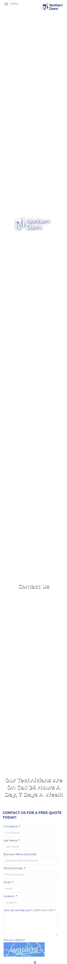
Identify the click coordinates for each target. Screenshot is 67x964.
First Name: (12, 826)
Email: (8, 882)
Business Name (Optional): (20, 854)
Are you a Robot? (14, 940)
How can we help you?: (29, 910)
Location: (10, 896)
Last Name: (11, 840)
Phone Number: (14, 868)
